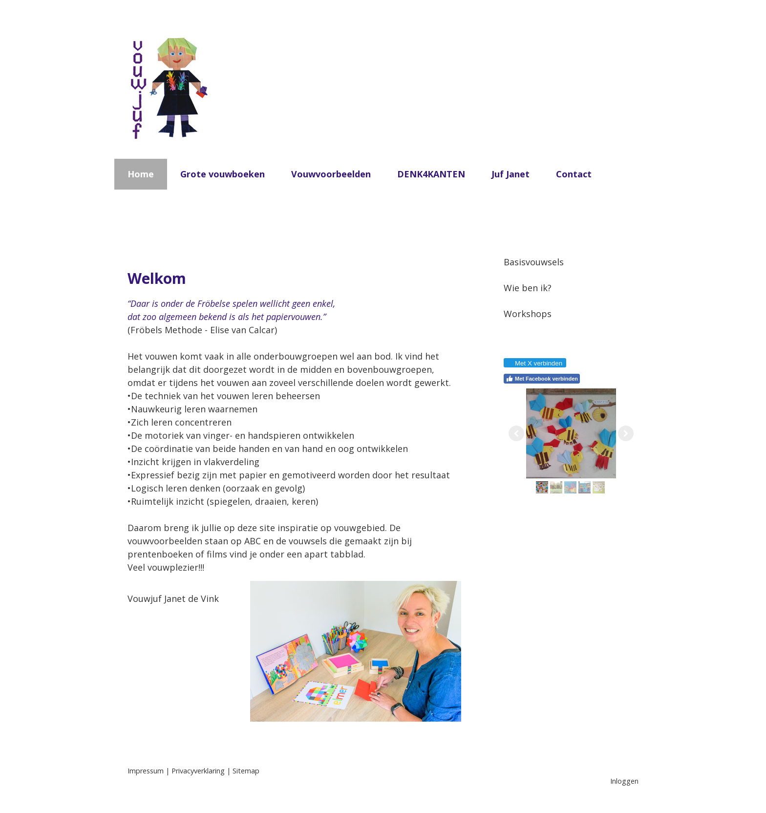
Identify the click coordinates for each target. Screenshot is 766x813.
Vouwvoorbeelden (331, 174)
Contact (574, 174)
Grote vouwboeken (222, 174)
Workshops (528, 314)
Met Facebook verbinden (542, 379)
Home (141, 174)
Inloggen (624, 781)
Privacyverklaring (198, 770)
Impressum (146, 770)
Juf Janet (510, 174)
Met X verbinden (534, 363)
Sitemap (246, 770)
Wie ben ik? (528, 288)
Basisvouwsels (534, 262)
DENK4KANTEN (431, 174)
